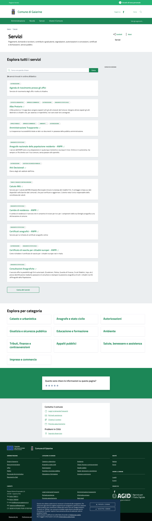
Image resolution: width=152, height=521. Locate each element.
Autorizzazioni (46, 468)
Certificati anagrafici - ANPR (24, 231)
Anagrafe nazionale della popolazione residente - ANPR (37, 146)
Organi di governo (12, 461)
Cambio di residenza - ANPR (24, 210)
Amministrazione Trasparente (25, 127)
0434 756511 (13, 496)
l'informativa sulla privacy (67, 517)
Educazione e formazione (50, 474)
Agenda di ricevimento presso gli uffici (28, 87)
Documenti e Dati (12, 477)
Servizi (15, 29)
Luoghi (114, 477)
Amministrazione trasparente (86, 492)
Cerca (94, 70)
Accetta (102, 509)
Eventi (114, 480)
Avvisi (114, 464)
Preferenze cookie (75, 515)
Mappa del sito (13, 517)
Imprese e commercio (84, 474)
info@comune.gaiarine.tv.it (20, 502)
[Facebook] (122, 11)
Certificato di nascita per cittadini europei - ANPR (34, 250)
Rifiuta (102, 504)
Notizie (114, 461)
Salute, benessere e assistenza (87, 471)
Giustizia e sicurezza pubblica (51, 471)
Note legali (80, 498)
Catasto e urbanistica (48, 461)
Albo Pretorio (17, 106)
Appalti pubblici (81, 468)
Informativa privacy (83, 495)
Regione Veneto (14, 2)
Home (9, 29)
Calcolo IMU (16, 186)
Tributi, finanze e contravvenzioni (87, 464)
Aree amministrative (13, 464)
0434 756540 (13, 499)
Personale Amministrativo (15, 474)
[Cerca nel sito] (140, 12)
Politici (9, 471)
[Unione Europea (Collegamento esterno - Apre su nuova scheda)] (16, 448)
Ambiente (80, 461)
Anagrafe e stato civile (49, 464)
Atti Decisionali (18, 167)
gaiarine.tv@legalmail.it (17, 505)
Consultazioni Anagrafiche (23, 268)
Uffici (8, 468)
